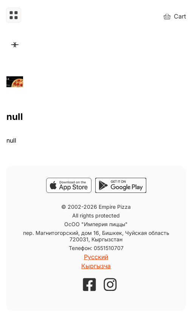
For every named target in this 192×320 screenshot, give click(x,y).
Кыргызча (96, 266)
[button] (13, 16)
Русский (96, 257)
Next (14, 45)
